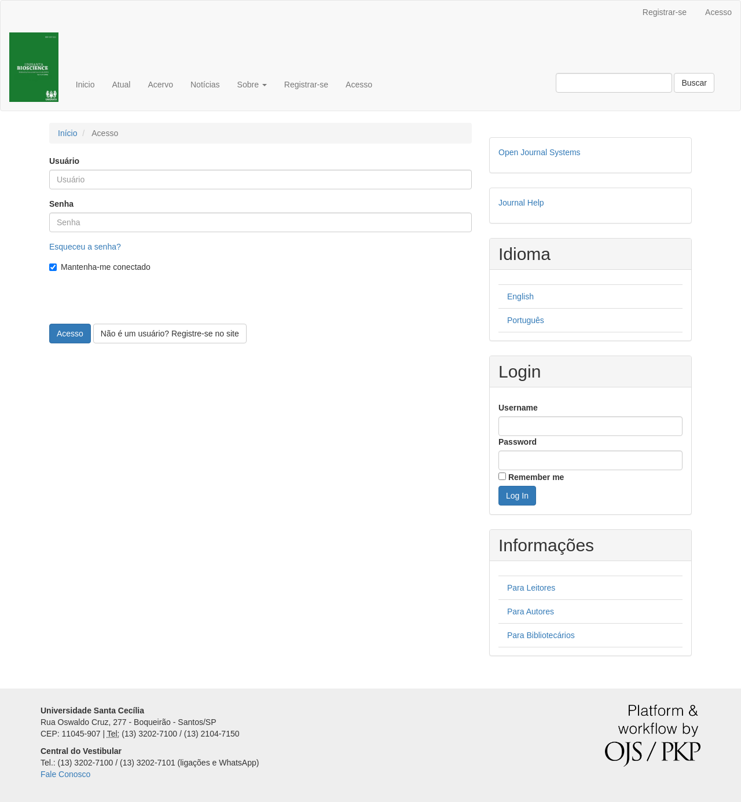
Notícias (205, 84)
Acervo (160, 84)
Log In (517, 495)
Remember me (536, 477)
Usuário (64, 161)
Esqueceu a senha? (85, 246)
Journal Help (521, 202)
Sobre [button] (252, 84)
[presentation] (137, 301)
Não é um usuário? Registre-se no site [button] (170, 333)
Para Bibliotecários (541, 635)
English (520, 296)
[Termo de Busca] (614, 83)
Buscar (694, 82)
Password (517, 441)
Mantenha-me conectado (100, 267)
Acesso (718, 12)
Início (67, 133)
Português (525, 320)
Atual (121, 84)
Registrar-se (665, 12)
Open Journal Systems (539, 152)
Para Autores (530, 611)
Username (518, 407)
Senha (61, 203)
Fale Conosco (65, 774)
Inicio (85, 84)
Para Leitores (531, 587)
